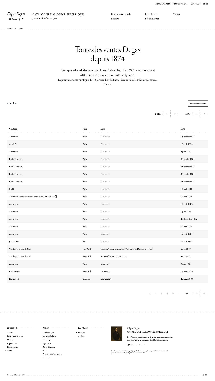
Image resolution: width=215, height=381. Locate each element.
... (179, 293)
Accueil (9, 29)
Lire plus (107, 84)
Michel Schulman (49, 336)
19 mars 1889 (187, 271)
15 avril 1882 (187, 203)
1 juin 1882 (186, 211)
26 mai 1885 (186, 226)
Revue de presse (49, 347)
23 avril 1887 (187, 241)
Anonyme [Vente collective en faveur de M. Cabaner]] (33, 196)
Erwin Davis (14, 271)
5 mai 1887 (186, 248)
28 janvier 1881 (188, 159)
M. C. (11, 189)
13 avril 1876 (187, 144)
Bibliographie (152, 18)
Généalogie (47, 339)
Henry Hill (14, 278)
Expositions (151, 14)
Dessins (115, 18)
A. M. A (12, 144)
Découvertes (162, 4)
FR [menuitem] (205, 4)
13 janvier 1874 (188, 136)
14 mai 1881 (186, 189)
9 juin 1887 (186, 263)
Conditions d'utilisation (52, 354)
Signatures (47, 343)
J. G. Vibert (14, 241)
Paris (85, 136)
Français (81, 332)
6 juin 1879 (186, 151)
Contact (196, 4)
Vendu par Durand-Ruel (20, 248)
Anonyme (13, 136)
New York (87, 248)
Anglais (81, 336)
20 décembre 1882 (189, 218)
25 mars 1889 (187, 278)
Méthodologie (48, 332)
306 (186, 293)
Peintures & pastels (121, 14)
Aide (44, 350)
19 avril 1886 (187, 233)
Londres (86, 278)
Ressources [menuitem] (180, 4)
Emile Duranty (15, 159)
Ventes (176, 14)
